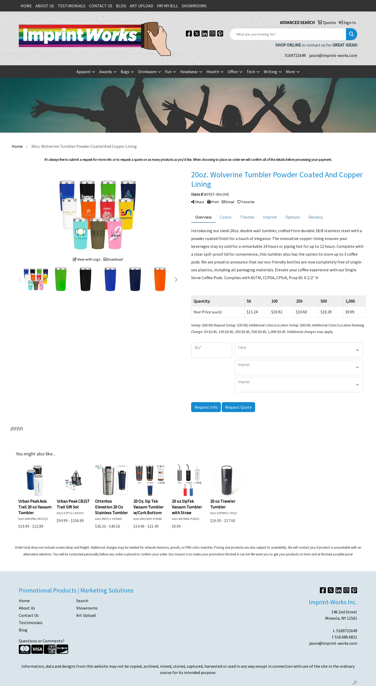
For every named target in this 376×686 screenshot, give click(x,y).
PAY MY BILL (167, 5)
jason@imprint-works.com (333, 55)
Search (82, 600)
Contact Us (29, 615)
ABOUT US (45, 5)
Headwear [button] (189, 71)
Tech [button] (250, 71)
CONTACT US (100, 5)
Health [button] (213, 71)
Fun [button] (168, 71)
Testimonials (31, 622)
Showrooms (87, 608)
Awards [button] (105, 71)
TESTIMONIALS (71, 5)
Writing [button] (270, 71)
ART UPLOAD (141, 5)
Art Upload (86, 615)
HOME (26, 5)
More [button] (290, 71)
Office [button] (233, 71)
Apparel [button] (84, 71)
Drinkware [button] (147, 71)
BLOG (121, 5)
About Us (27, 608)
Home (24, 600)
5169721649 (295, 55)
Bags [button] (125, 71)
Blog (23, 629)
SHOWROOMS (194, 5)
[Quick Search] (288, 34)
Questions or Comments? (41, 640)
